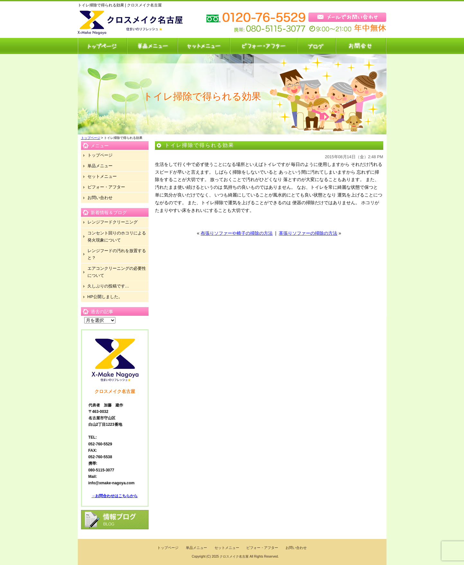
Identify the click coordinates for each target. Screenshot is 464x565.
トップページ (102, 46)
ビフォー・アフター (263, 46)
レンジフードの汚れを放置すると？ (116, 254)
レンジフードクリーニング (112, 222)
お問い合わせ (361, 46)
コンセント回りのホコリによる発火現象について (116, 236)
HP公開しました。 (105, 296)
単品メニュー (152, 46)
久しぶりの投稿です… (108, 286)
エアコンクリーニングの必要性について (116, 272)
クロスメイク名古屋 (234, 556)
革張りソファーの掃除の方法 (308, 233)
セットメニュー (203, 46)
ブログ (316, 46)
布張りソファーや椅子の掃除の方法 (237, 233)
